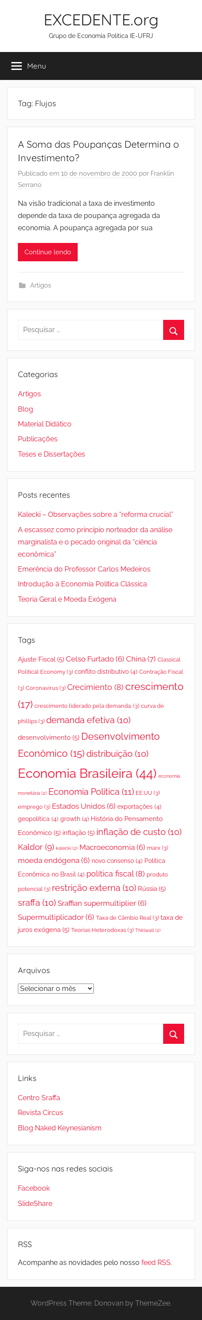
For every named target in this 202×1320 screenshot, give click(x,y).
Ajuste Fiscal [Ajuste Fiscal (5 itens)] (41, 659)
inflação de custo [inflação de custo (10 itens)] (138, 832)
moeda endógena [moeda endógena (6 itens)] (54, 860)
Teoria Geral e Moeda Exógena (67, 599)
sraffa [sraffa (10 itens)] (37, 903)
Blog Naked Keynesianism (60, 1128)
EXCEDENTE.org (101, 19)
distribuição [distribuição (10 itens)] (117, 754)
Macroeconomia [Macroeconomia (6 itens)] (112, 847)
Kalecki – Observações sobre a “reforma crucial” (95, 514)
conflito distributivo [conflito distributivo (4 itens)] (106, 671)
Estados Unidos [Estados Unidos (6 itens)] (84, 806)
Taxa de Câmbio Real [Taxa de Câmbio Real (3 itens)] (127, 918)
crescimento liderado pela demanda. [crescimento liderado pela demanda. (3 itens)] (86, 706)
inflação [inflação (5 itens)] (78, 832)
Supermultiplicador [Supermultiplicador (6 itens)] (56, 917)
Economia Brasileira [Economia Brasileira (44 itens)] (87, 773)
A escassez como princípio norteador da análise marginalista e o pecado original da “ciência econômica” (95, 542)
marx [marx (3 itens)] (157, 848)
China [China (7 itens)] (141, 659)
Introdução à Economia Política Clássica (82, 584)
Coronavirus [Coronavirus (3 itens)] (45, 688)
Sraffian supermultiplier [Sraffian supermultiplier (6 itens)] (102, 903)
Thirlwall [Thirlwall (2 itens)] (148, 930)
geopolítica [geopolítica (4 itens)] (38, 818)
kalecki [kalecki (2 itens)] (67, 848)
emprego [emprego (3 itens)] (34, 807)
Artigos (40, 285)
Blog (25, 409)
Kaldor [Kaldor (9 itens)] (36, 847)
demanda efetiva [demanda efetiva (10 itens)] (88, 720)
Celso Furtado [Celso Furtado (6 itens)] (95, 659)
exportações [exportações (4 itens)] (139, 806)
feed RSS (156, 1262)
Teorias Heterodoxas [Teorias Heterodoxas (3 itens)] (102, 930)
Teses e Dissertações (51, 454)
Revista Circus (40, 1113)
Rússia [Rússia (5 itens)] (152, 888)
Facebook (34, 1188)
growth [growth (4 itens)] (74, 818)
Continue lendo (47, 252)
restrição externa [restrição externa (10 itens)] (94, 888)
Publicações (38, 439)
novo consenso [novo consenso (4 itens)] (117, 860)
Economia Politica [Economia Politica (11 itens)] (91, 791)
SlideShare (35, 1203)
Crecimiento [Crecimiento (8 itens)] (95, 687)
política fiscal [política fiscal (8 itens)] (115, 873)
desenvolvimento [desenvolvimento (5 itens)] (48, 737)
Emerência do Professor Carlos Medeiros (84, 569)
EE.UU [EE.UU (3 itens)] (148, 793)
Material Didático (45, 424)
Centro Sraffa (39, 1098)
